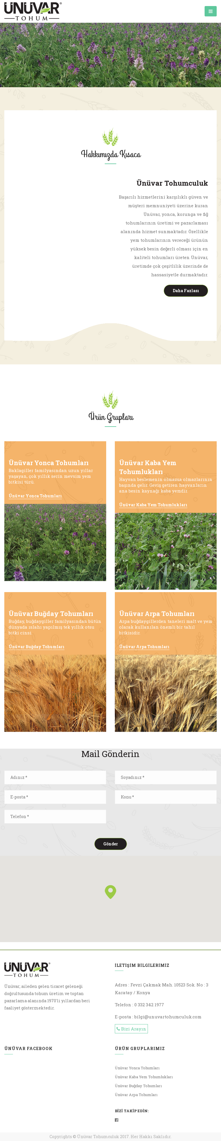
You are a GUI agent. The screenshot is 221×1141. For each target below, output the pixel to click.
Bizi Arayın (131, 1029)
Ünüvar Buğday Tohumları (36, 646)
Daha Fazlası (186, 290)
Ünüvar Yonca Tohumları (35, 496)
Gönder (110, 844)
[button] (110, 892)
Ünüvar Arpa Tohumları (144, 646)
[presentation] (158, 821)
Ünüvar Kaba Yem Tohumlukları (153, 504)
